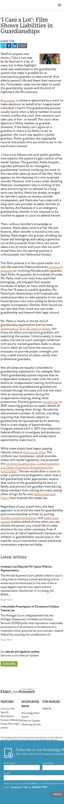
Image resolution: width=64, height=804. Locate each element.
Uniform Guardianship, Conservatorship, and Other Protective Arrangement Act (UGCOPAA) (30, 467)
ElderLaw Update (30, 720)
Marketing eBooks (31, 724)
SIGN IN (47, 708)
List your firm (8, 708)
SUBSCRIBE (9, 663)
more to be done (34, 452)
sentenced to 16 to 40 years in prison (25, 329)
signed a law (51, 402)
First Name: (10, 763)
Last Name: (48, 763)
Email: (7, 773)
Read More (6, 599)
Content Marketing (11, 720)
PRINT (22, 45)
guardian (9, 100)
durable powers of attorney (19, 518)
